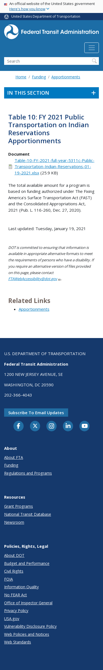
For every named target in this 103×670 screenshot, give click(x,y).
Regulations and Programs (28, 473)
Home (20, 76)
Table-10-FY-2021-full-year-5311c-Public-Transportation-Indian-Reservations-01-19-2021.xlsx (54, 167)
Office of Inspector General (28, 602)
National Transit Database (27, 514)
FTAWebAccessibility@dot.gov (34, 278)
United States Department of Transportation (45, 16)
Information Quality (21, 586)
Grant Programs (18, 506)
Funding (39, 76)
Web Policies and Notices (26, 634)
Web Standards (17, 642)
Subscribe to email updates (36, 412)
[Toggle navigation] (91, 47)
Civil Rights (13, 571)
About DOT (14, 555)
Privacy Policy (16, 610)
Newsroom (14, 522)
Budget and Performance (26, 563)
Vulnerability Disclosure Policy (30, 626)
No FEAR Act (15, 594)
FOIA (8, 579)
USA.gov (11, 618)
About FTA (13, 457)
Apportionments (65, 76)
